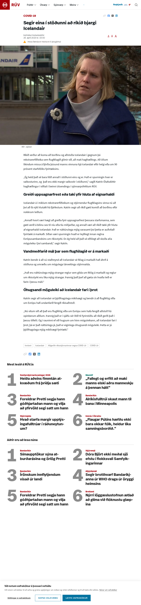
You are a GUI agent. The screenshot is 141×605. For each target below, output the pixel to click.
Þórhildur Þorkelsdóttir (33, 35)
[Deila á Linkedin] (116, 16)
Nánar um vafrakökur (108, 590)
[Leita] (136, 5)
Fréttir (30, 5)
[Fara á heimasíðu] (12, 5)
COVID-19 (29, 16)
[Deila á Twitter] (113, 16)
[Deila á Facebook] (109, 16)
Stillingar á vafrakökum (19, 598)
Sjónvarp (58, 5)
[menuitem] (35, 5)
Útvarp (43, 5)
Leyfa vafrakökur (76, 598)
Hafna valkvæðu (48, 598)
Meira (73, 5)
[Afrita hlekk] (104, 16)
